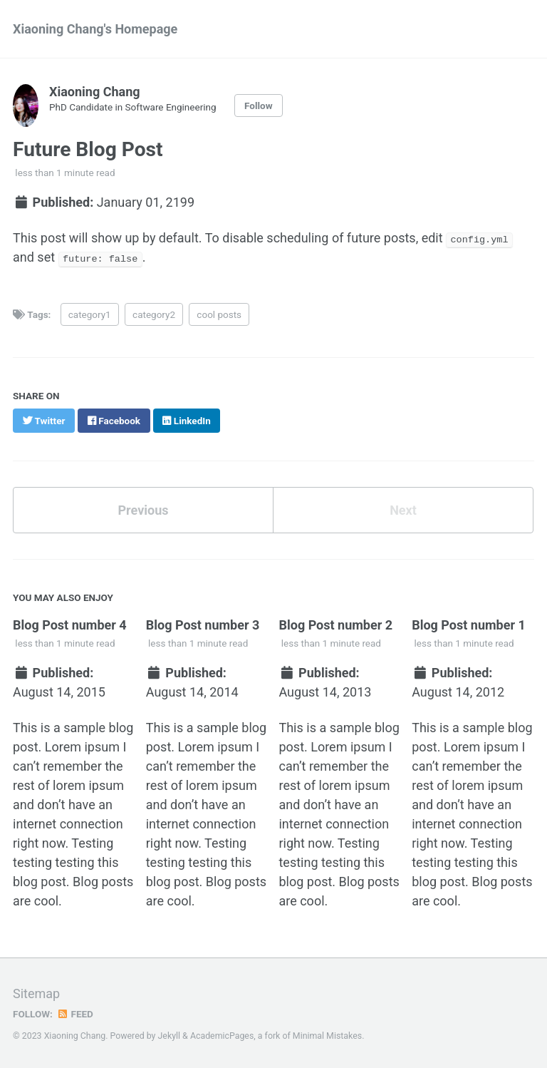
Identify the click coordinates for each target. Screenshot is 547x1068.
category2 (153, 313)
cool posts (219, 313)
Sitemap (36, 993)
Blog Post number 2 (335, 624)
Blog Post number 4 (70, 624)
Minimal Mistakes (327, 1036)
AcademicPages (222, 1036)
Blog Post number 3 (203, 624)
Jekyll (169, 1036)
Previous (143, 510)
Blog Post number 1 (469, 624)
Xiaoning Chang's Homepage (95, 28)
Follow (258, 105)
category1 (89, 313)
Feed (74, 1014)
